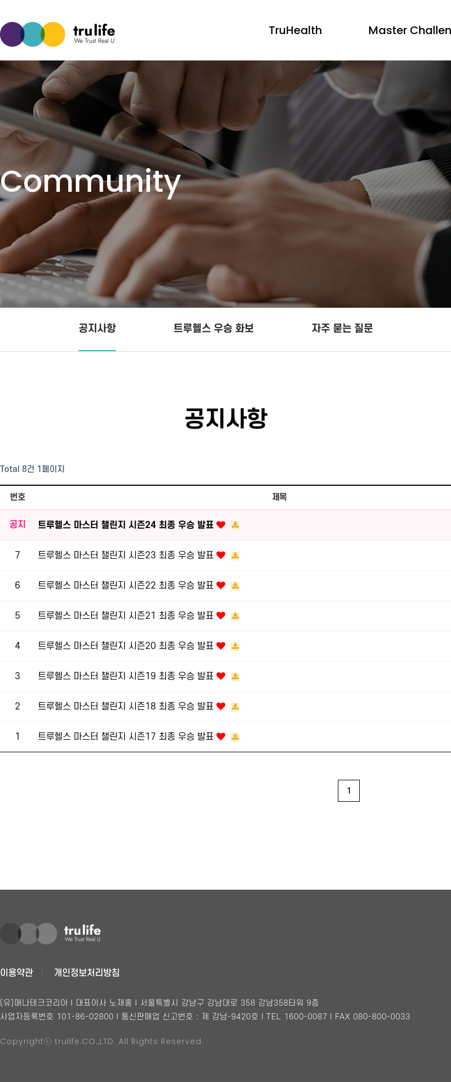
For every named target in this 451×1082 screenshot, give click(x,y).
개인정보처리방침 (87, 973)
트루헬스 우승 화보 (214, 329)
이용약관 (16, 973)
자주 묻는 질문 (342, 329)
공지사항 (97, 329)
